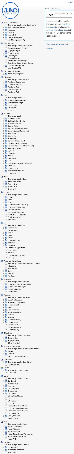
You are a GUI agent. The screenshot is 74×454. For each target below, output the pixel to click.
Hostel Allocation (14, 432)
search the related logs (58, 30)
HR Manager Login (14, 327)
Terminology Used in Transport (18, 445)
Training (11, 317)
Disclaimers (49, 48)
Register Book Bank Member (18, 406)
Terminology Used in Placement (19, 297)
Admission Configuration (16, 82)
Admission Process (14, 85)
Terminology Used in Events (18, 370)
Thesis (10, 156)
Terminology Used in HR (16, 225)
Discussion (55, 8)
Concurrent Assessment (16, 141)
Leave (10, 235)
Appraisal (11, 243)
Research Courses (14, 289)
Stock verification (14, 383)
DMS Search (12, 401)
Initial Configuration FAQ (16, 40)
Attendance (12, 138)
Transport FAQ (13, 452)
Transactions (12, 391)
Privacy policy (50, 44)
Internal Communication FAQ (18, 356)
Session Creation (14, 58)
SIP (9, 161)
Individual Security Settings (17, 61)
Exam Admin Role (14, 181)
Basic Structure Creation (16, 27)
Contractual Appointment (16, 248)
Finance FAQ (12, 220)
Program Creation (14, 118)
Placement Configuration (16, 302)
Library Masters (13, 388)
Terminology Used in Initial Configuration (22, 25)
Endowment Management (17, 215)
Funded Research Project (17, 287)
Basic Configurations (15, 300)
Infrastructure (12, 266)
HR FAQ (11, 258)
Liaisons (11, 32)
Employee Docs (13, 340)
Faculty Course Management (18, 128)
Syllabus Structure (14, 123)
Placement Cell (13, 305)
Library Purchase (14, 416)
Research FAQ (13, 292)
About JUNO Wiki (62, 44)
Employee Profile (14, 240)
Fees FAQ (11, 110)
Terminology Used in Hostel (17, 424)
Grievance (11, 245)
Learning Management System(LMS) (21, 146)
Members (11, 386)
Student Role (12, 186)
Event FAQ (12, 373)
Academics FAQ (13, 173)
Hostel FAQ (12, 439)
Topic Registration (14, 148)
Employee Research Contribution (19, 284)
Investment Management (16, 212)
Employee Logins (14, 51)
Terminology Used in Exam (17, 179)
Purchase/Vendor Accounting (18, 205)
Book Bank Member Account (18, 408)
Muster (10, 233)
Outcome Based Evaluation (17, 143)
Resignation (12, 250)
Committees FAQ (14, 364)
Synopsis (11, 151)
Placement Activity (14, 320)
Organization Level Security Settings (20, 63)
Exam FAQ (12, 189)
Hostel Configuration (15, 427)
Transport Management (16, 450)
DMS (10, 398)
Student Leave (13, 168)
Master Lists (12, 35)
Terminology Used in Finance (18, 195)
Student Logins (13, 53)
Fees (10, 200)
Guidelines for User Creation (18, 48)
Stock (10, 271)
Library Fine (12, 393)
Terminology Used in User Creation (20, 46)
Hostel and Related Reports (17, 436)
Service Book (12, 230)
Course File (12, 136)
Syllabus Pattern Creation (17, 121)
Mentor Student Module (16, 171)
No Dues (11, 253)
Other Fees (12, 108)
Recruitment (12, 228)
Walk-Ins (11, 315)
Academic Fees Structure (17, 100)
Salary (10, 202)
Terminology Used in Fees (17, 98)
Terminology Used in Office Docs (19, 336)
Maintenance (12, 268)
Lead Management (14, 90)
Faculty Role (12, 184)
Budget (10, 197)
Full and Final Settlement (16, 255)
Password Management (16, 66)
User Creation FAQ (14, 68)
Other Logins (12, 56)
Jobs (9, 307)
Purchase (11, 276)
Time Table (12, 133)
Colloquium (12, 153)
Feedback (11, 166)
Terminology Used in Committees (19, 362)
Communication (13, 322)
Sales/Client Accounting (16, 207)
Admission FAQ (13, 92)
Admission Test (13, 87)
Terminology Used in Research (18, 282)
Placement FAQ (13, 330)
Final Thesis (12, 158)
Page (47, 8)
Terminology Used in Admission (19, 80)
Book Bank (12, 403)
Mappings (11, 30)
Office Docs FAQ (14, 343)
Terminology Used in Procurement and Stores (24, 263)
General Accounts (14, 210)
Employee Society (14, 217)
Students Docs (13, 338)
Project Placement (14, 312)
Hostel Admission (14, 429)
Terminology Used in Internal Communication (23, 349)
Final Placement (13, 310)
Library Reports (13, 413)
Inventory (11, 273)
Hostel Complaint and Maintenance (20, 434)
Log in (70, 2)
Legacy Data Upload (15, 37)
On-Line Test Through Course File (20, 163)
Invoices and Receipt (15, 103)
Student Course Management (18, 131)
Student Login (13, 325)
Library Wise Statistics (16, 396)
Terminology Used (14, 116)
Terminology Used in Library (18, 378)
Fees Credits (12, 105)
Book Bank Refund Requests (18, 411)
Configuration (12, 381)
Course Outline (13, 126)
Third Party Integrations (16, 74)
